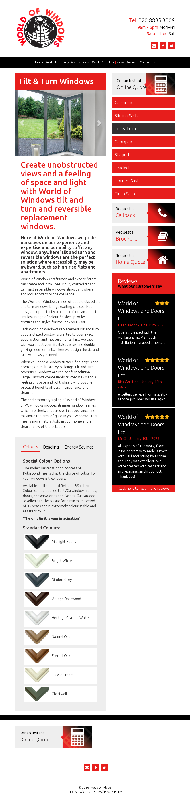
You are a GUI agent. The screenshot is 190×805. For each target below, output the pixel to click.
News (120, 62)
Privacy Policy (113, 791)
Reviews (132, 62)
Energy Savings (70, 62)
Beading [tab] (51, 446)
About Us (108, 62)
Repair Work (91, 62)
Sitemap (74, 791)
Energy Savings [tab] (79, 446)
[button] (22, 123)
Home (39, 62)
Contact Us (147, 62)
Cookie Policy (92, 791)
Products (51, 62)
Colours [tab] (30, 446)
